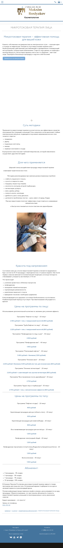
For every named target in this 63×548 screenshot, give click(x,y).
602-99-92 (6, 505)
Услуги (14, 511)
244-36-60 (33, 7)
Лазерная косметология (28, 511)
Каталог (8, 511)
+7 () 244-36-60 (47, 530)
